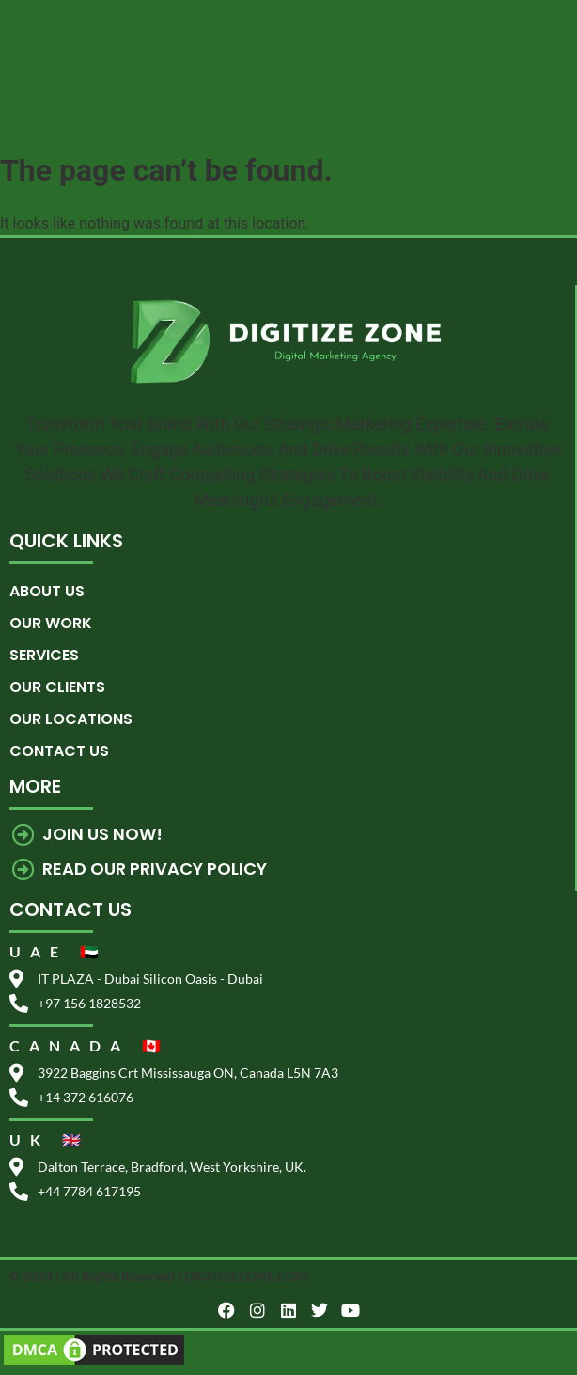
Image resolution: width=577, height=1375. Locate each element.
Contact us (59, 751)
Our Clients (57, 687)
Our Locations (71, 719)
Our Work (50, 623)
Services (44, 655)
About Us (47, 591)
